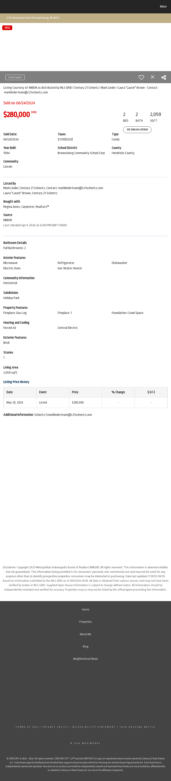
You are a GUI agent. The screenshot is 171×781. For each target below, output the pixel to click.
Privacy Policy (56, 727)
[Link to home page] (25, 6)
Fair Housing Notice (138, 727)
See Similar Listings (137, 129)
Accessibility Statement (94, 727)
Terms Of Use (27, 727)
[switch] (141, 77)
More (163, 6)
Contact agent (15, 77)
